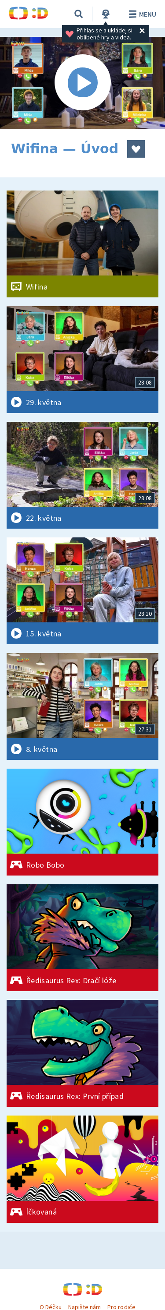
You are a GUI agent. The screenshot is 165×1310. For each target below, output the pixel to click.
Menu (141, 14)
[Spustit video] (82, 83)
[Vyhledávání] (79, 14)
